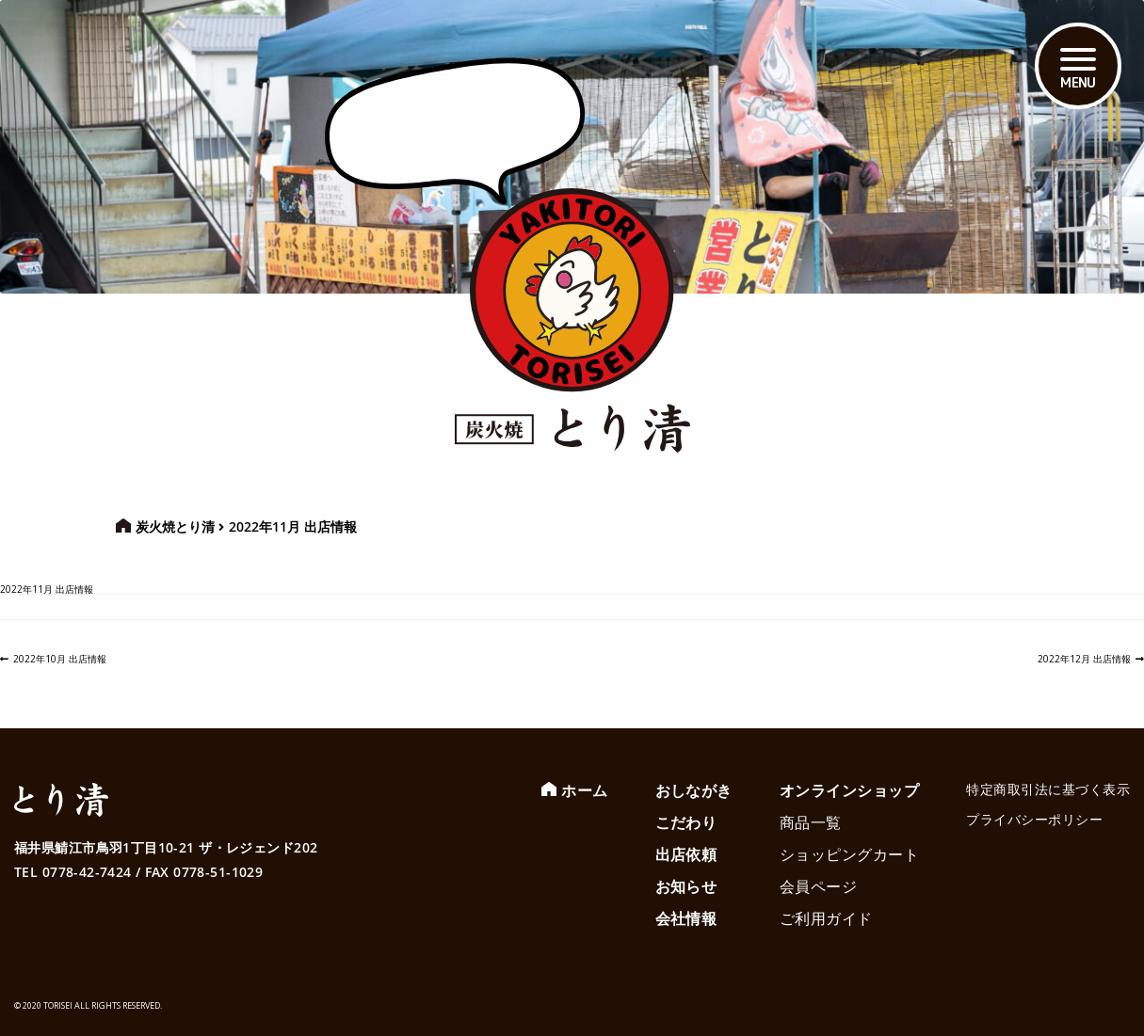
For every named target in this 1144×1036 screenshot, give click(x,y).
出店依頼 (686, 854)
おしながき (694, 790)
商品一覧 (811, 822)
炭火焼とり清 (175, 526)
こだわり (686, 822)
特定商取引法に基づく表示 (1048, 789)
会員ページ (818, 886)
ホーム (584, 790)
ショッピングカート (849, 854)
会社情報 (686, 918)
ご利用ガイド (826, 918)
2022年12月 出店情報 (1084, 658)
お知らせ (686, 886)
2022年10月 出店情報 (59, 658)
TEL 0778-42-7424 (73, 872)
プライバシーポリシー (1034, 819)
